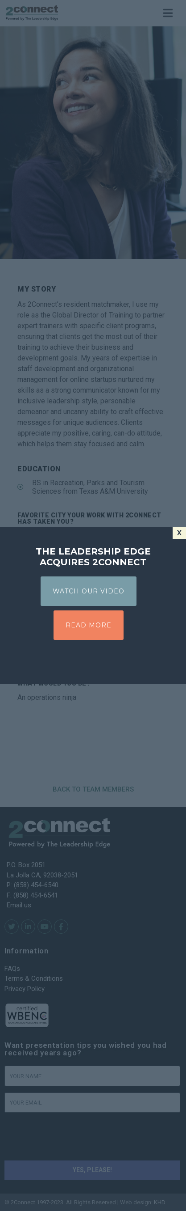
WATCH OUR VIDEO (88, 591)
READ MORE (89, 625)
